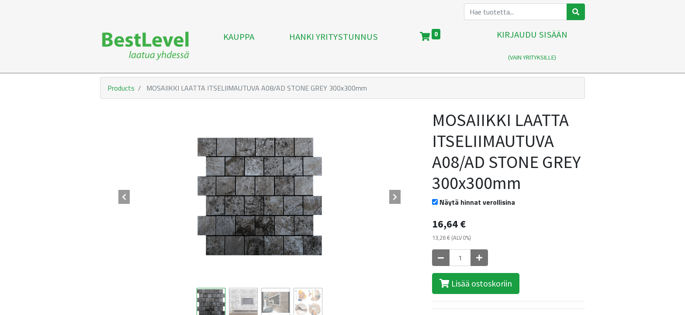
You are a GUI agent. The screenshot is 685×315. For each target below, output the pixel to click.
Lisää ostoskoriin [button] (475, 283)
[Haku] (576, 12)
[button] (124, 197)
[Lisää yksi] (479, 257)
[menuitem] (239, 46)
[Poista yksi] (441, 257)
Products (121, 88)
